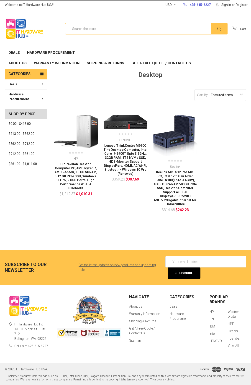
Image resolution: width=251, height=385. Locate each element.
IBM (212, 326)
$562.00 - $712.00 (21, 144)
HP (212, 312)
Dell (212, 319)
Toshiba (234, 338)
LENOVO (216, 341)
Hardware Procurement (51, 52)
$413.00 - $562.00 (21, 134)
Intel (212, 333)
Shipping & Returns (105, 63)
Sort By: (202, 95)
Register (242, 5)
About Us (17, 63)
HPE (231, 324)
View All (233, 346)
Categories (19, 74)
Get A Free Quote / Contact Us (161, 63)
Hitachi (233, 331)
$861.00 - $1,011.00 (23, 164)
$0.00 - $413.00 (20, 124)
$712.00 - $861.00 (21, 154)
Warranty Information (56, 63)
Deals (14, 52)
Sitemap (135, 340)
